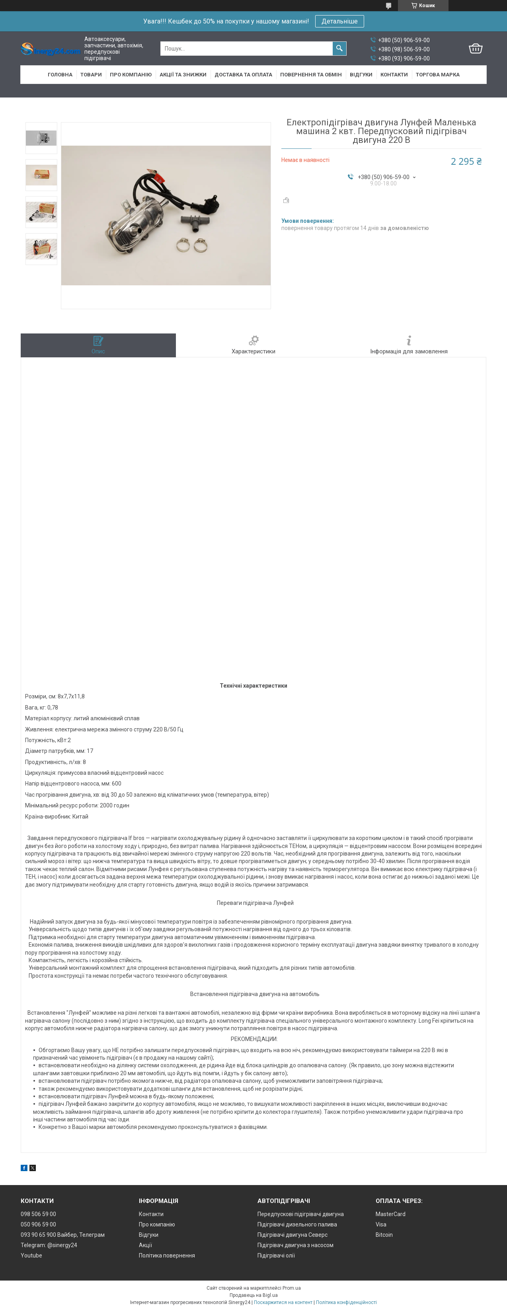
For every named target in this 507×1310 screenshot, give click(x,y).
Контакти (394, 75)
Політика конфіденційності (346, 1302)
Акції (145, 1245)
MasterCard (391, 1214)
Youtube (31, 1255)
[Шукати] (339, 48)
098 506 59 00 (38, 1214)
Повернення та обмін (311, 75)
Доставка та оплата (243, 75)
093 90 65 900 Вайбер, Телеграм (63, 1235)
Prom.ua (292, 1288)
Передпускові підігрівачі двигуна (300, 1214)
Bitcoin (384, 1235)
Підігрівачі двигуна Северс (292, 1235)
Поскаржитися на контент (283, 1302)
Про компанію (131, 75)
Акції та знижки (183, 75)
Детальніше (340, 21)
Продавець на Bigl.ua (254, 1295)
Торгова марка (438, 75)
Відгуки (361, 75)
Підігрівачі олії (276, 1255)
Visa (381, 1224)
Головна (60, 75)
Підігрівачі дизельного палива (297, 1224)
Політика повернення (167, 1255)
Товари (91, 75)
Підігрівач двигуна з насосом (295, 1245)
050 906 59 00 (38, 1224)
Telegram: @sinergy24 (49, 1245)
